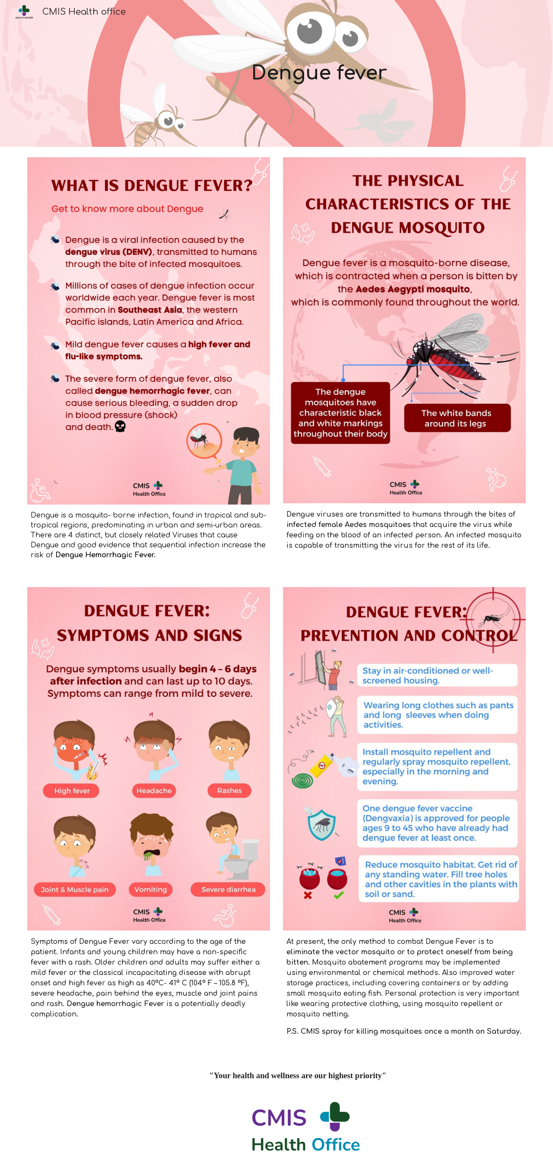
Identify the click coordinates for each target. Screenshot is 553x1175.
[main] (319, 74)
